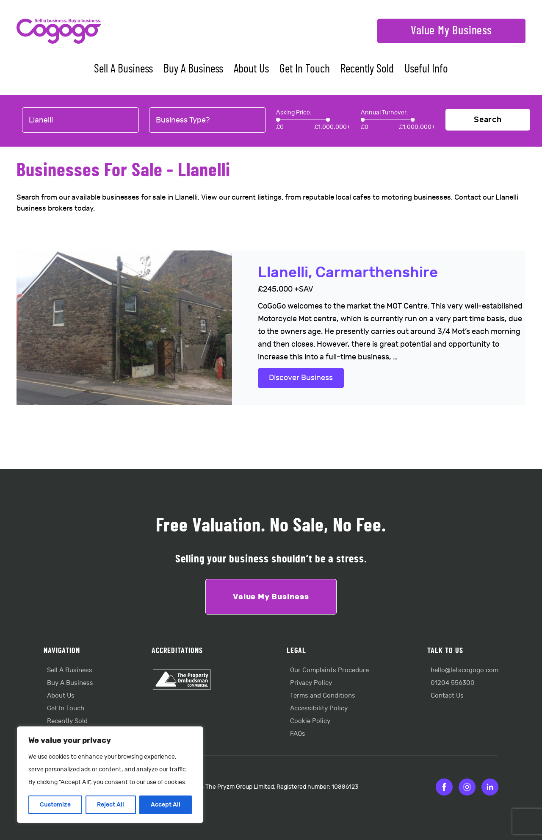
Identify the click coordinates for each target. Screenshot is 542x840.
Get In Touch (304, 69)
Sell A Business (123, 69)
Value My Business (451, 31)
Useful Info (426, 69)
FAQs (297, 733)
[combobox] (80, 120)
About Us (251, 69)
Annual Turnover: (384, 112)
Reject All (110, 804)
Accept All (165, 804)
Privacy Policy (311, 683)
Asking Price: (294, 112)
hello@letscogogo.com (464, 670)
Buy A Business (193, 69)
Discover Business (301, 377)
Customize (55, 804)
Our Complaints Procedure (329, 670)
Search (488, 119)
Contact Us (447, 695)
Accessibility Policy (319, 708)
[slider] (278, 120)
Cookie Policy (310, 721)
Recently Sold (367, 69)
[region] (110, 774)
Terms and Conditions (322, 695)
